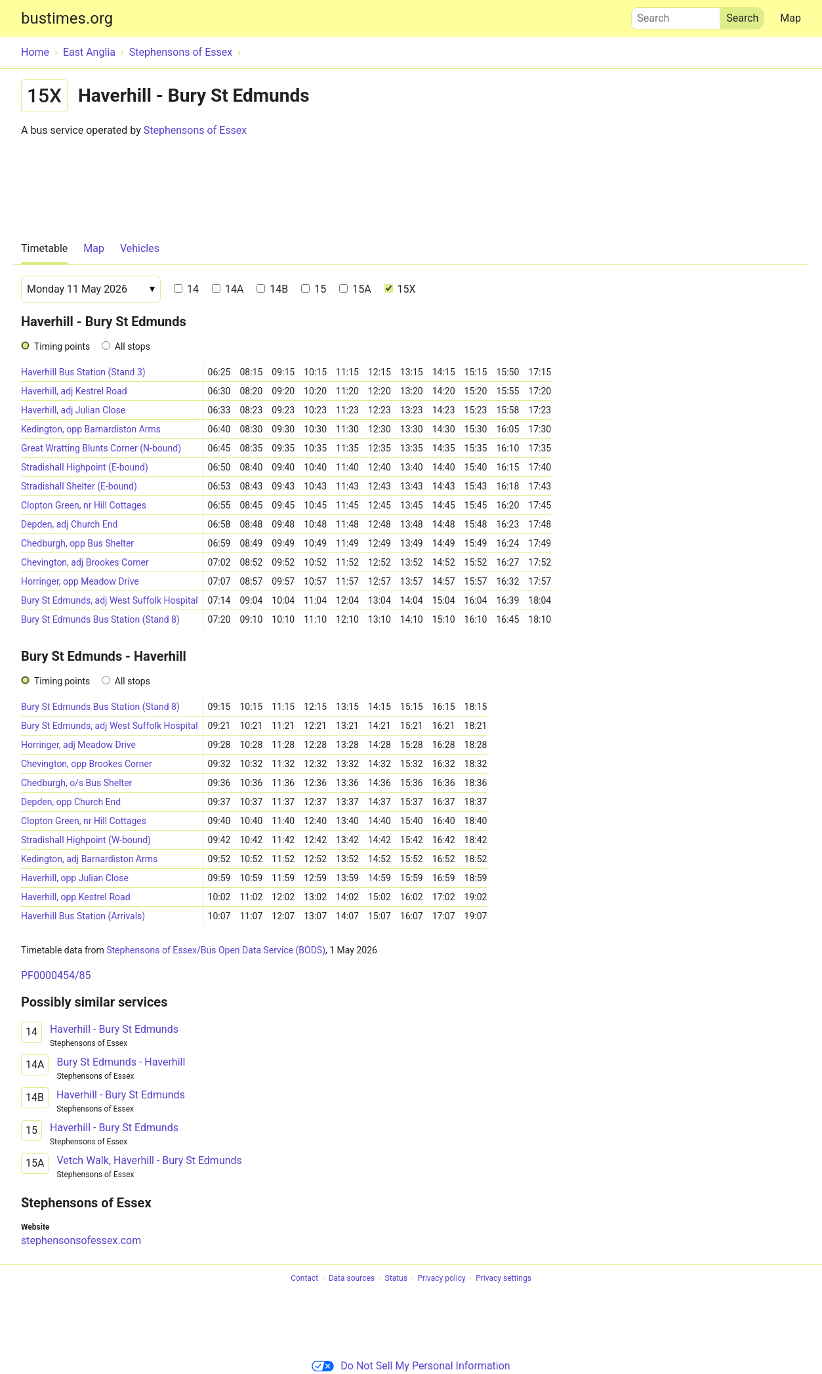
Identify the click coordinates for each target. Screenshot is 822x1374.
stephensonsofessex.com (81, 1240)
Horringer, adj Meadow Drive (78, 744)
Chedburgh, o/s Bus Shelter (76, 783)
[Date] (91, 289)
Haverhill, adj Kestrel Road (74, 391)
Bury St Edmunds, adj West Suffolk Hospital (109, 600)
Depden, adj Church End (69, 524)
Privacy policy (441, 1278)
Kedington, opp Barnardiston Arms (91, 429)
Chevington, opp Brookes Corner (86, 764)
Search (675, 15)
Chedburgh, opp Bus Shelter (77, 543)
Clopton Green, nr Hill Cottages (83, 505)
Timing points (62, 346)
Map (790, 18)
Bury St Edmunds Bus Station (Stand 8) (100, 619)
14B (272, 289)
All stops (132, 346)
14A (227, 289)
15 (313, 289)
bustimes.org (67, 18)
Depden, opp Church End (71, 802)
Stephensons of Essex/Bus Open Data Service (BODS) (215, 950)
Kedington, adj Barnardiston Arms (89, 859)
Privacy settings (503, 1278)
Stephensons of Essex (195, 130)
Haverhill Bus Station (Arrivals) (83, 916)
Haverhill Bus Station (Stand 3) (83, 372)
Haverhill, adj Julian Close (73, 410)
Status (396, 1278)
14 (186, 289)
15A (355, 289)
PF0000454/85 (56, 975)
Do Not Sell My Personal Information (411, 1366)
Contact (304, 1278)
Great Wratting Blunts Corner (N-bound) (101, 448)
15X (400, 289)
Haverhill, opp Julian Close (75, 878)
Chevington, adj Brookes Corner (85, 562)
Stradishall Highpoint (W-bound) (86, 840)
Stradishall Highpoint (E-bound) (84, 467)
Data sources (352, 1278)
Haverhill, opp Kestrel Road (76, 897)
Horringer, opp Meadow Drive (80, 581)
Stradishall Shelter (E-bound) (79, 486)
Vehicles (139, 248)
